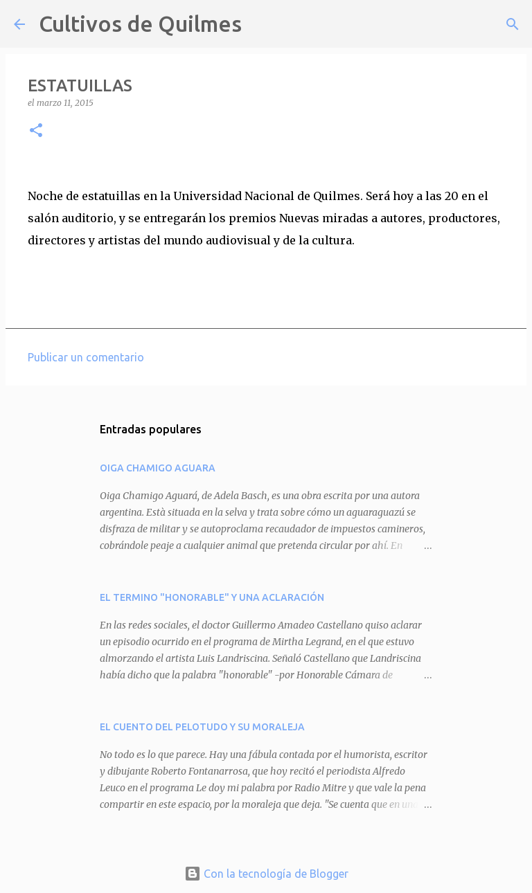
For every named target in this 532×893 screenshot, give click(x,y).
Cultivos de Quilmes (140, 23)
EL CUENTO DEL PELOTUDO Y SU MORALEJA (202, 726)
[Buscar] (261, 24)
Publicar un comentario (86, 357)
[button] (36, 131)
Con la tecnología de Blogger (266, 873)
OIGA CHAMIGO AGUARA (157, 467)
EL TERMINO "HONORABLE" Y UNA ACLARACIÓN (212, 597)
